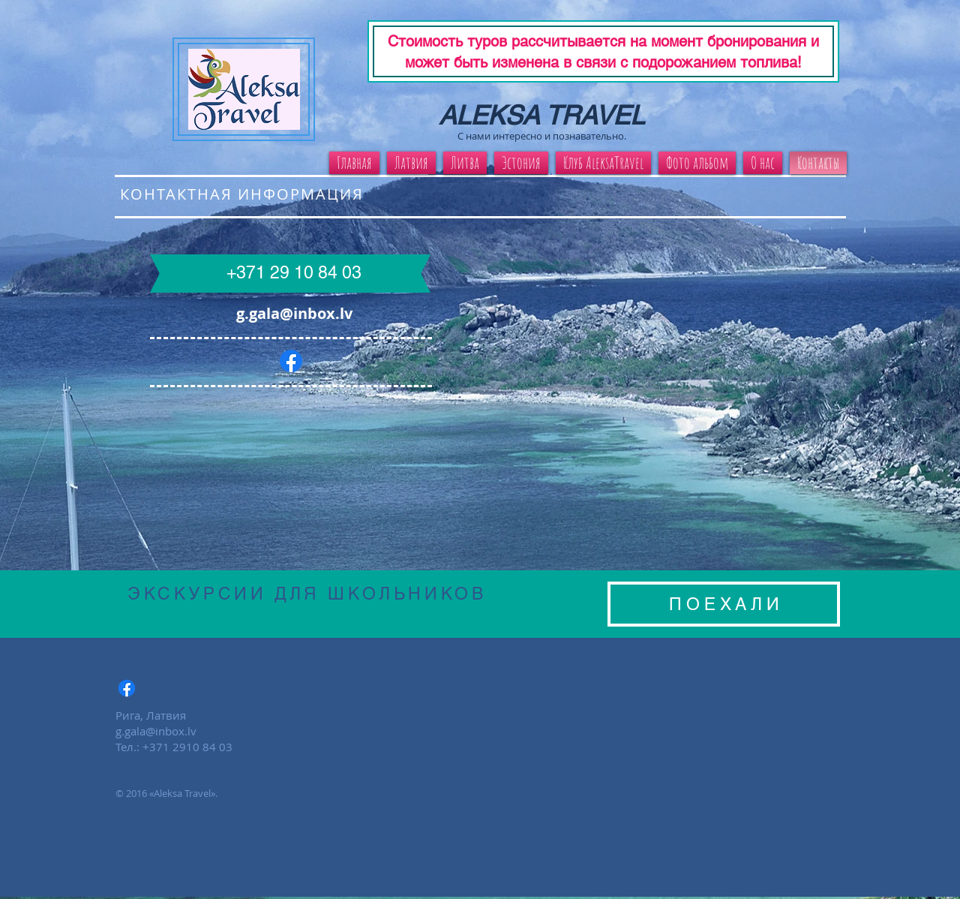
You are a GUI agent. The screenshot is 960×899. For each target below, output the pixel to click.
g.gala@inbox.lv (294, 313)
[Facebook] (291, 361)
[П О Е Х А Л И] (724, 604)
